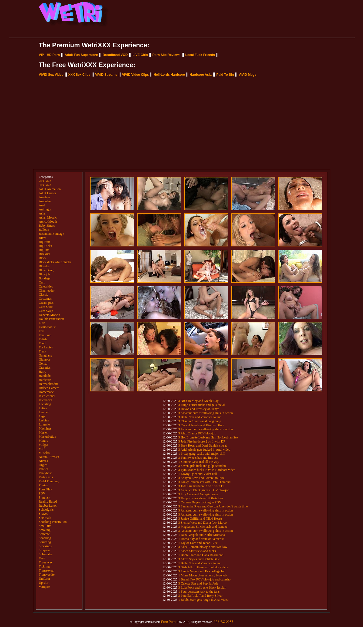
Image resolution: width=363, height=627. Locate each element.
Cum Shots (46, 307)
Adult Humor (47, 193)
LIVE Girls (140, 55)
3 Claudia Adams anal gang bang (199, 421)
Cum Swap (46, 311)
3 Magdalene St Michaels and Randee (203, 527)
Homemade (46, 392)
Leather (44, 412)
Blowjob (44, 274)
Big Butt (44, 242)
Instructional (47, 396)
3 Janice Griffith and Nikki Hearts (200, 518)
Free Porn (168, 622)
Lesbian (44, 420)
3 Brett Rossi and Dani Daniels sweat (202, 445)
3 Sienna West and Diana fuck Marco (202, 522)
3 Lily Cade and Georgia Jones (198, 494)
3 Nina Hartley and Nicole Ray (198, 401)
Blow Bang (46, 270)
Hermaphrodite (49, 384)
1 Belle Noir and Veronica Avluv (199, 563)
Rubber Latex (48, 505)
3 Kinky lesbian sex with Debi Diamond (204, 482)
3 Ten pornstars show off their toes (200, 498)
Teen (42, 558)
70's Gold (45, 181)
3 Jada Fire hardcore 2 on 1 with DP (201, 441)
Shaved (43, 514)
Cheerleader (47, 290)
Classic (43, 294)
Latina (43, 408)
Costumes (45, 299)
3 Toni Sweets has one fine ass (198, 458)
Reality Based (48, 501)
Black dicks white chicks (55, 262)
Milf (42, 449)
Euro (42, 323)
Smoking (45, 530)
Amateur (44, 197)
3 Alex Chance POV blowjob (197, 433)
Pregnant (45, 497)
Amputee (45, 201)
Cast (42, 282)
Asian (42, 213)
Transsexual (47, 570)
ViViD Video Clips (135, 75)
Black (42, 258)
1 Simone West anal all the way (198, 462)
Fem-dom (45, 335)
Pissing (43, 485)
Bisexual (44, 254)
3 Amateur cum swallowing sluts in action (205, 413)
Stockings (45, 546)
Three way (46, 562)
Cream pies (46, 303)
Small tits (45, 526)
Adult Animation (50, 189)
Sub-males (46, 554)
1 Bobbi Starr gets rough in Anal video (203, 600)
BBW (42, 238)
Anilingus (45, 209)
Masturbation (47, 436)
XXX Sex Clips (79, 75)
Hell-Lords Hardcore (169, 75)
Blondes (44, 266)
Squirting (45, 542)
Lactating (45, 404)
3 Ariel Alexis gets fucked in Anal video (204, 449)
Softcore (44, 534)
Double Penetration (51, 319)
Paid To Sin (225, 75)
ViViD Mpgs (248, 75)
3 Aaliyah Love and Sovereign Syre (201, 478)
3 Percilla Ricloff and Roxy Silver (200, 596)
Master (43, 432)
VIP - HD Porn (49, 55)
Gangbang (45, 355)
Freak (42, 351)
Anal (42, 205)
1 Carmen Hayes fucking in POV (199, 502)
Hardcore (45, 380)
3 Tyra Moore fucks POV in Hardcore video (206, 470)
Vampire (44, 587)
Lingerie (44, 424)
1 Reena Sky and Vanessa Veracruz (201, 539)
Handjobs (45, 376)
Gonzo (43, 363)
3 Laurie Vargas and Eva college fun (201, 571)
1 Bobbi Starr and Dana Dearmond (201, 555)
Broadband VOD (115, 55)
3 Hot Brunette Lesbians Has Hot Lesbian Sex (208, 437)
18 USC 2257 (223, 622)
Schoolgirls (46, 510)
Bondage (45, 278)
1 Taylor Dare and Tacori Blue (198, 543)
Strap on (44, 550)
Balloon (44, 230)
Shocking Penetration (53, 522)
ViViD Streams (106, 75)
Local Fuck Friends (200, 55)
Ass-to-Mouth (48, 221)
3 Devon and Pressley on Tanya (198, 409)
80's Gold (45, 185)
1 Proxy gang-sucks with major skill (201, 454)
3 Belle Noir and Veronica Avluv (199, 417)
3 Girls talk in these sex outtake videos (203, 567)
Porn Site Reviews (166, 55)
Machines (45, 428)
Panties (43, 469)
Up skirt (44, 583)
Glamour (45, 359)
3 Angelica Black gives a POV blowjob (203, 490)
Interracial (45, 400)
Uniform (44, 578)
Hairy (42, 372)
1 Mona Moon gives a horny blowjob (202, 575)
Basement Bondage (51, 234)
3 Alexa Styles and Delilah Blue (199, 559)
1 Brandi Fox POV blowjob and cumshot (204, 579)
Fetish (43, 339)
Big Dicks (45, 246)
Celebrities (46, 286)
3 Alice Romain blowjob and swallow (202, 547)
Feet (42, 331)
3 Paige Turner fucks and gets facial (201, 405)
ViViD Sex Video (51, 75)
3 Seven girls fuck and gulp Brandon (202, 466)
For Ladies (46, 347)
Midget (43, 445)
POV (42, 493)
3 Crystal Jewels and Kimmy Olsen (201, 425)
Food (42, 343)
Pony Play (45, 489)
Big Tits (44, 250)
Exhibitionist (47, 327)
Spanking (45, 538)
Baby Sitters (47, 225)
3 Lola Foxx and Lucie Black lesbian (202, 587)
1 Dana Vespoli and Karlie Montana (201, 535)
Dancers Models (49, 315)
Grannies (45, 367)
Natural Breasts (49, 457)
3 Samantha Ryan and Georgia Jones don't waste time (213, 506)
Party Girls (46, 477)
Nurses (43, 461)
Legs (42, 416)
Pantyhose (45, 473)
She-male (45, 518)
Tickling (44, 566)
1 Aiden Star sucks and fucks (197, 551)
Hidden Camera (49, 388)
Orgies (43, 465)
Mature (43, 441)
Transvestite (47, 574)
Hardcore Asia (201, 75)
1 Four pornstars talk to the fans (199, 591)
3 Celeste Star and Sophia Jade (198, 583)
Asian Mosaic (48, 217)
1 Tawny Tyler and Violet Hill (197, 474)
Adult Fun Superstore (81, 55)
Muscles (44, 453)
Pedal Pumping (49, 481)
